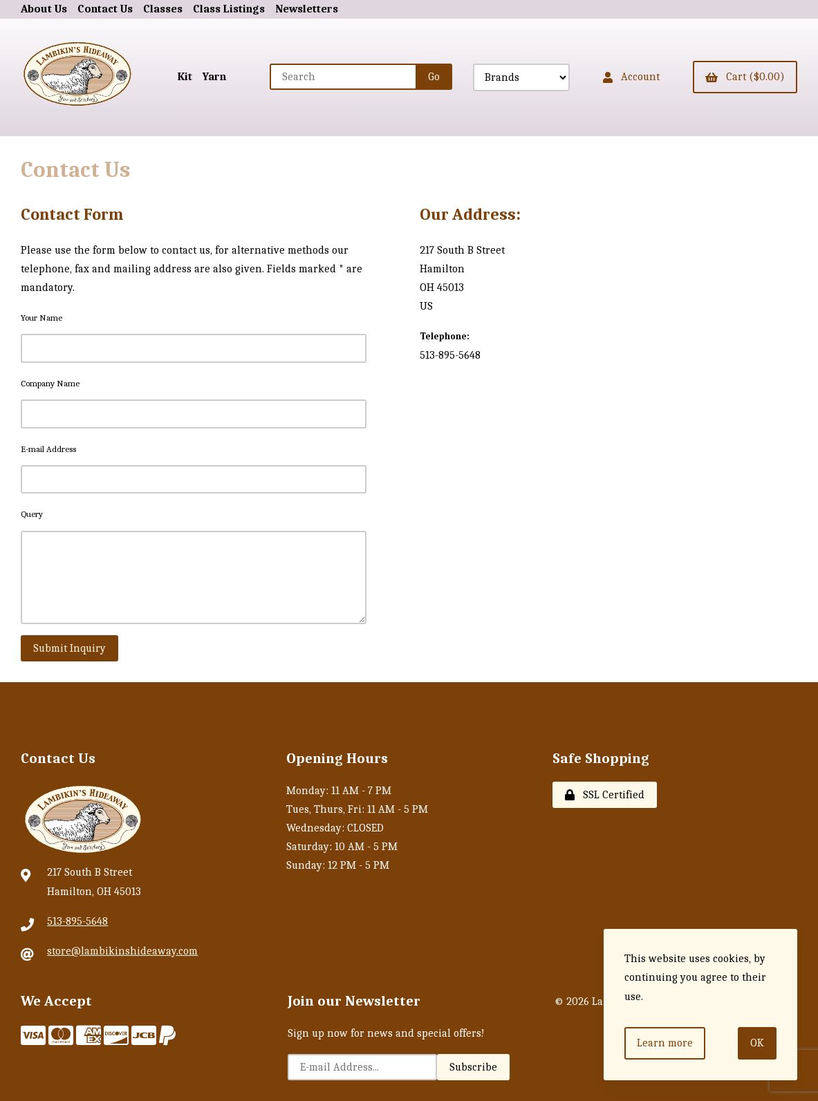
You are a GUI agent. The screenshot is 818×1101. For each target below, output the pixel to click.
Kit (185, 76)
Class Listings (229, 9)
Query (32, 514)
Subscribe (473, 1067)
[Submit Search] (434, 77)
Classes (163, 9)
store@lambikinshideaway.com (122, 951)
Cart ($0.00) (745, 76)
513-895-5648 (77, 921)
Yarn (214, 76)
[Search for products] (344, 77)
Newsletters (306, 9)
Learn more (665, 1043)
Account (631, 76)
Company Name (50, 383)
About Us (44, 9)
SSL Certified (604, 795)
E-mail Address (48, 449)
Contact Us (105, 9)
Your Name (41, 317)
